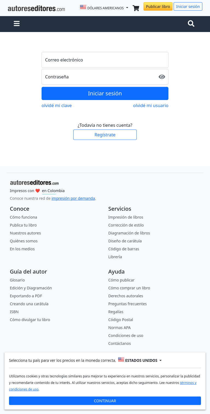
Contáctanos (119, 343)
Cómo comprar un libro (129, 287)
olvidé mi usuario (150, 105)
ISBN (14, 311)
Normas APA (119, 327)
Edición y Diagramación (31, 287)
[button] (17, 24)
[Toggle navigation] (192, 24)
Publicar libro (158, 6)
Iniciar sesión (188, 6)
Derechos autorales (125, 295)
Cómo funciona (23, 217)
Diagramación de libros (129, 233)
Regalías (115, 311)
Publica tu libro (23, 225)
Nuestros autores (25, 233)
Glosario (17, 280)
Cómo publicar (121, 280)
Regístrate (105, 135)
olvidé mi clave (57, 105)
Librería (115, 256)
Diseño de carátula (125, 240)
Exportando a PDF (26, 295)
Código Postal (120, 319)
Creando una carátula (29, 303)
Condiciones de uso (125, 335)
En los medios (22, 248)
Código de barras (123, 248)
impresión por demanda (73, 198)
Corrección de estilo (126, 225)
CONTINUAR (105, 400)
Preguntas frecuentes (127, 303)
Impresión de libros (125, 217)
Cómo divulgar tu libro (30, 319)
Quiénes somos (23, 240)
